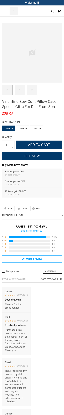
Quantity (7, 137)
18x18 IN (22, 128)
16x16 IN (14, 122)
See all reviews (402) (32, 230)
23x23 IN (36, 128)
